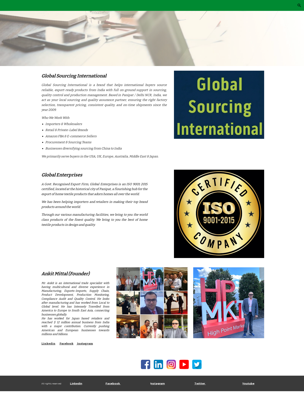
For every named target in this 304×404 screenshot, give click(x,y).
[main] (104, 115)
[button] (299, 5)
